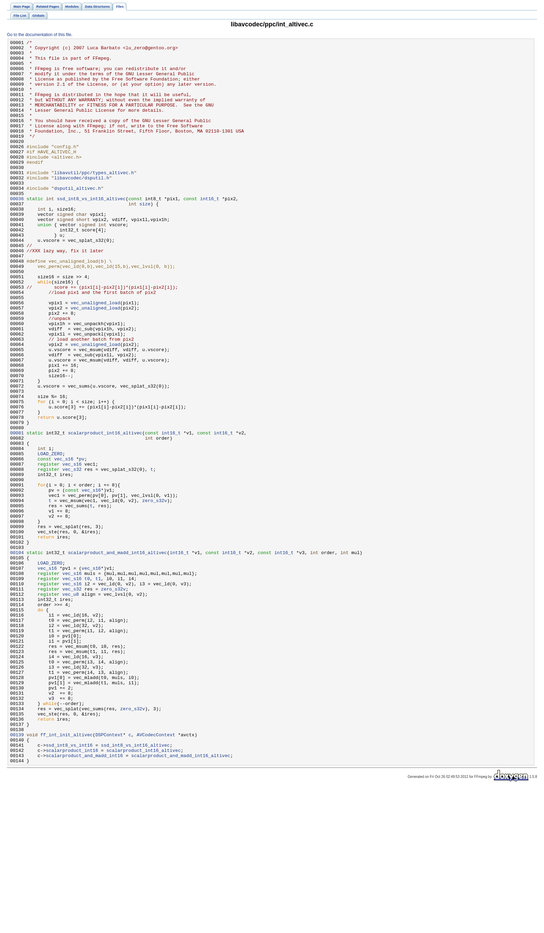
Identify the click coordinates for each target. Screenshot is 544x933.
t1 (98, 687)
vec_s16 (64, 543)
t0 (87, 687)
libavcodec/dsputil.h (81, 206)
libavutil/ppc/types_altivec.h (94, 199)
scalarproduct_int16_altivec (105, 512)
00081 (17, 512)
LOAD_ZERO (49, 537)
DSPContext (109, 874)
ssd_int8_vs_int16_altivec (91, 231)
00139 (17, 874)
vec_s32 (72, 555)
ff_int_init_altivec (66, 874)
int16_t (209, 231)
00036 (17, 231)
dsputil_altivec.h (77, 218)
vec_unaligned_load (95, 356)
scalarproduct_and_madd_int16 (84, 899)
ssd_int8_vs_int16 (69, 886)
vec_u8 (70, 705)
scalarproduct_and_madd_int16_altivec (117, 655)
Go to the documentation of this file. (40, 34)
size (145, 237)
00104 (17, 655)
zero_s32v (154, 593)
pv (81, 543)
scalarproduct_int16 (72, 893)
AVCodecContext (156, 874)
